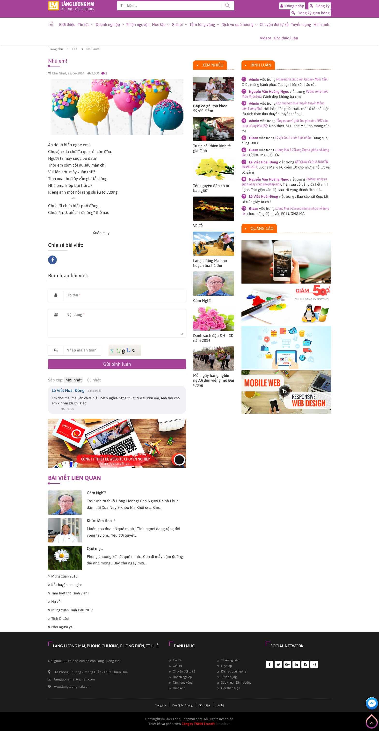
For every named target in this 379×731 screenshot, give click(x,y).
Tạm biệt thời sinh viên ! (68, 593)
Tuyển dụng (301, 24)
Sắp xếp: (55, 380)
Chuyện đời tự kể (274, 24)
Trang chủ (55, 49)
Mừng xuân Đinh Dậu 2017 (70, 610)
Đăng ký (320, 6)
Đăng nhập (292, 6)
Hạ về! (54, 601)
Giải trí (177, 24)
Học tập (159, 24)
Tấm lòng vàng (202, 24)
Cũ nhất (94, 380)
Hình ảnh (321, 24)
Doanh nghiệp (108, 24)
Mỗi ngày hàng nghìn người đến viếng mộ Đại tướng (213, 380)
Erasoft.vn (223, 724)
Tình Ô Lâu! (58, 618)
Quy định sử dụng (182, 705)
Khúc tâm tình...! (101, 520)
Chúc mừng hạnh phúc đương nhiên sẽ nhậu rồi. (278, 84)
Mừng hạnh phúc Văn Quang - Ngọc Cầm (302, 79)
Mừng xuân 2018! (63, 576)
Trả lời (67, 409)
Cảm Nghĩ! (96, 492)
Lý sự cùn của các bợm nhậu (293, 138)
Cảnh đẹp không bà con (282, 97)
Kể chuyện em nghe (65, 585)
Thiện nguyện (138, 24)
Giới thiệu (67, 24)
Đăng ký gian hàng (311, 13)
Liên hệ (220, 705)
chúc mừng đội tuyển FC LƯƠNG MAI (276, 214)
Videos (265, 38)
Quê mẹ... (95, 548)
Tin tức (83, 24)
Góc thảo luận (286, 38)
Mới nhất (74, 380)
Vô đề (198, 225)
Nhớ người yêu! (61, 627)
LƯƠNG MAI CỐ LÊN (263, 155)
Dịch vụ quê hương (237, 24)
